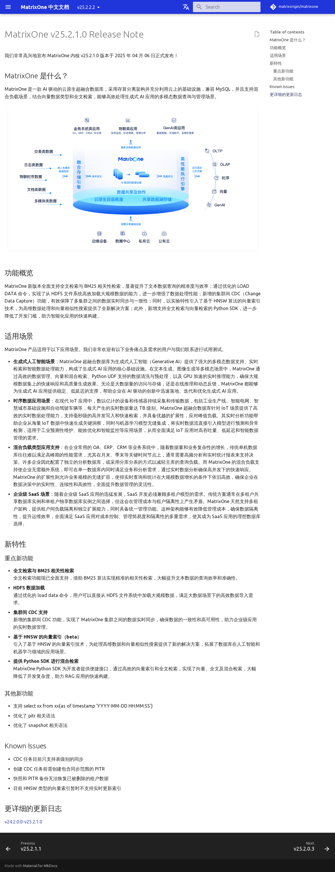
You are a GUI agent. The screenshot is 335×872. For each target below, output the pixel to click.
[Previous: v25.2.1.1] (25, 848)
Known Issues (282, 86)
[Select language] (186, 7)
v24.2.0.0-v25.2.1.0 (23, 821)
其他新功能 (283, 79)
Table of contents (287, 32)
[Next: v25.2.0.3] (310, 848)
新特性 (276, 63)
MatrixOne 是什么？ (288, 40)
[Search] (226, 7)
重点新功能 (283, 71)
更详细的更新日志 (286, 94)
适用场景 (278, 55)
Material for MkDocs (40, 866)
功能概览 (278, 47)
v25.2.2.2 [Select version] (86, 7)
